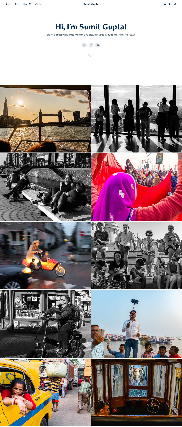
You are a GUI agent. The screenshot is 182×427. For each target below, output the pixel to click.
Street (8, 4)
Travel (17, 4)
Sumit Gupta (91, 4)
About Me (27, 4)
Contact (39, 4)
